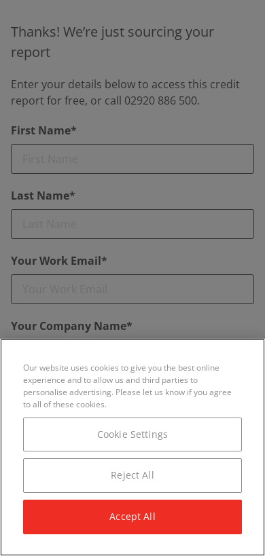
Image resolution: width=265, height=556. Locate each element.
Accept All (132, 516)
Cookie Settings (132, 434)
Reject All (132, 474)
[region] (132, 447)
